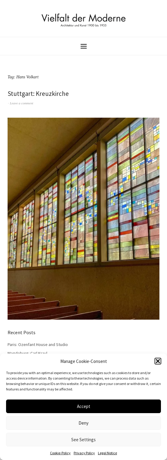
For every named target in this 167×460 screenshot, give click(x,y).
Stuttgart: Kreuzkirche (38, 94)
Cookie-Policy (60, 453)
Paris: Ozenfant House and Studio (38, 344)
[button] (158, 361)
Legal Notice (107, 453)
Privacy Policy (84, 453)
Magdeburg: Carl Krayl (27, 353)
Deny (83, 423)
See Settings (83, 439)
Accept (83, 406)
